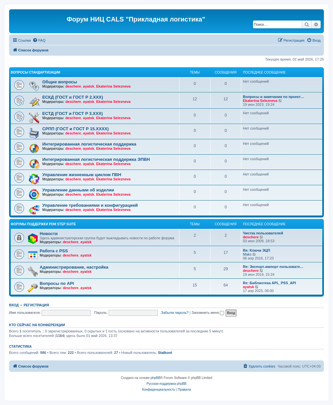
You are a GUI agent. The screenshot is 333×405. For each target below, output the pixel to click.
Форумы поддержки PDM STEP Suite (43, 224)
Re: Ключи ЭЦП (256, 250)
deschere (73, 86)
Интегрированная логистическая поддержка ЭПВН (96, 159)
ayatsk (88, 86)
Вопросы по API (57, 283)
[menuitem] (39, 40)
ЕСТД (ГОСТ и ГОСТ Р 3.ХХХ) (72, 113)
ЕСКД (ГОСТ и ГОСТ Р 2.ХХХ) (72, 97)
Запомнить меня (208, 312)
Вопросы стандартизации (35, 72)
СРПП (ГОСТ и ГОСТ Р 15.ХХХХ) (75, 128)
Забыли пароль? (175, 312)
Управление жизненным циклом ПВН (81, 174)
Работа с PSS (54, 250)
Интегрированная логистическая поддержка (89, 144)
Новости (49, 233)
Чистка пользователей (263, 233)
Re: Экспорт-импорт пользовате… (273, 267)
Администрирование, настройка (74, 267)
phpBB (155, 378)
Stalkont (165, 353)
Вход (14, 305)
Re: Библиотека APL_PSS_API (269, 283)
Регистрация (36, 305)
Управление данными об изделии (78, 190)
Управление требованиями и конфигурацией (90, 205)
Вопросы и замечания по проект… (273, 97)
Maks (247, 254)
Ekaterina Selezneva (113, 86)
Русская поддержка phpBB (166, 383)
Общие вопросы (59, 81)
